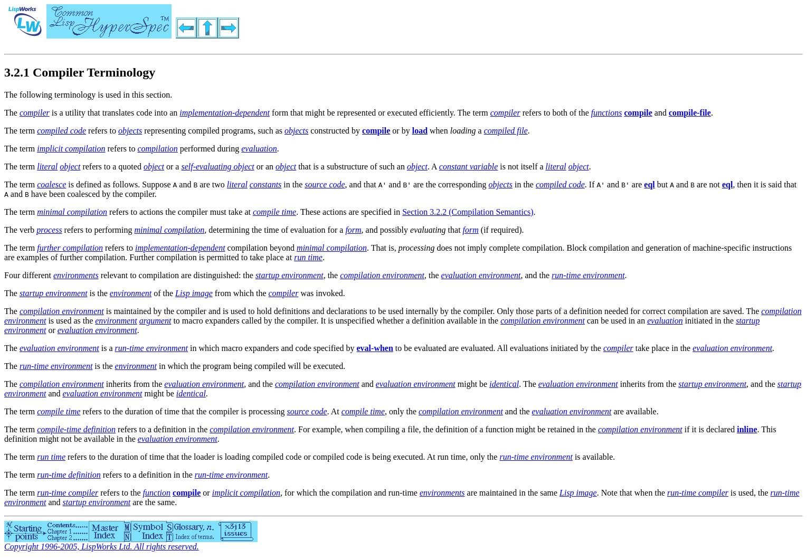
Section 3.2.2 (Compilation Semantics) (467, 211)
